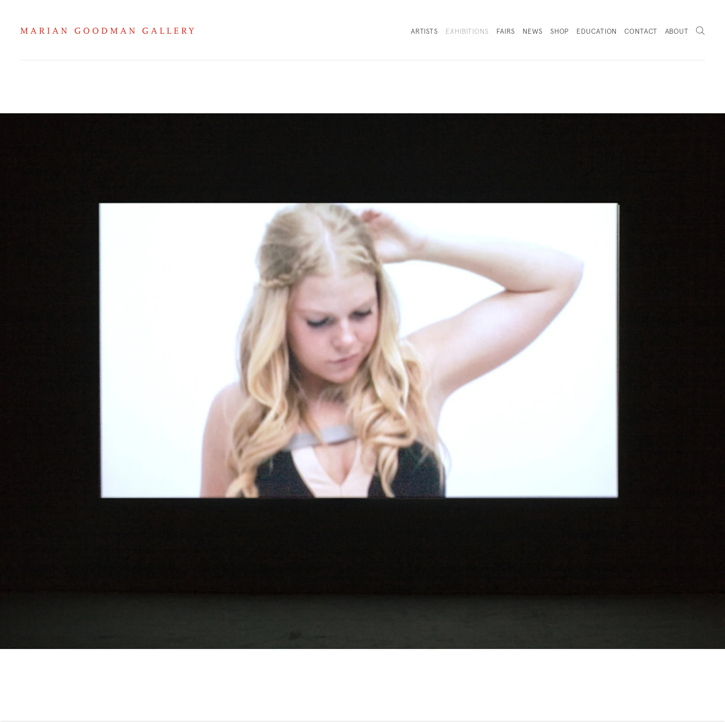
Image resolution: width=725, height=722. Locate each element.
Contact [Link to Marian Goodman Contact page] (640, 31)
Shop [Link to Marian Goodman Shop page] (559, 34)
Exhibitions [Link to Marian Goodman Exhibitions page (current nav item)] (467, 31)
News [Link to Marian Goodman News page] (533, 31)
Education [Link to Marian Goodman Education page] (596, 31)
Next (710, 361)
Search (700, 31)
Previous (15, 361)
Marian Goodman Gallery (107, 30)
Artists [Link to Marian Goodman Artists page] (424, 31)
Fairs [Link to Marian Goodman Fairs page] (506, 31)
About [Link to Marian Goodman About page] (677, 31)
